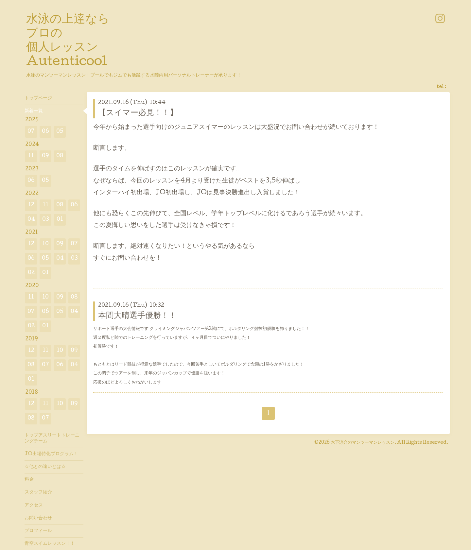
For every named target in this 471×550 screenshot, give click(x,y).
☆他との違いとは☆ (45, 467)
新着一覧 (34, 111)
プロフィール (38, 531)
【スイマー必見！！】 (138, 113)
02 (31, 273)
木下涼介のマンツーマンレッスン (362, 442)
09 (45, 156)
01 (60, 219)
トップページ (38, 98)
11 (31, 156)
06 (45, 131)
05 (59, 131)
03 (45, 219)
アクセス (34, 505)
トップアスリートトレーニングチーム (52, 438)
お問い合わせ (38, 518)
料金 (29, 479)
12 (31, 205)
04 (31, 219)
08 (59, 156)
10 (45, 244)
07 (31, 131)
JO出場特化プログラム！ (51, 454)
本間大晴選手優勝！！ (137, 316)
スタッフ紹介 (38, 492)
